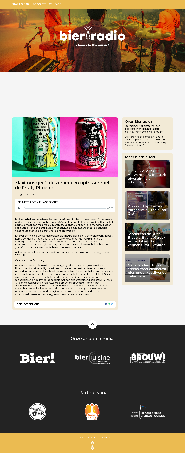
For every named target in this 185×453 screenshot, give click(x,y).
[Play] (19, 208)
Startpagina (21, 4)
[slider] (64, 208)
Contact (55, 4)
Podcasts (39, 4)
